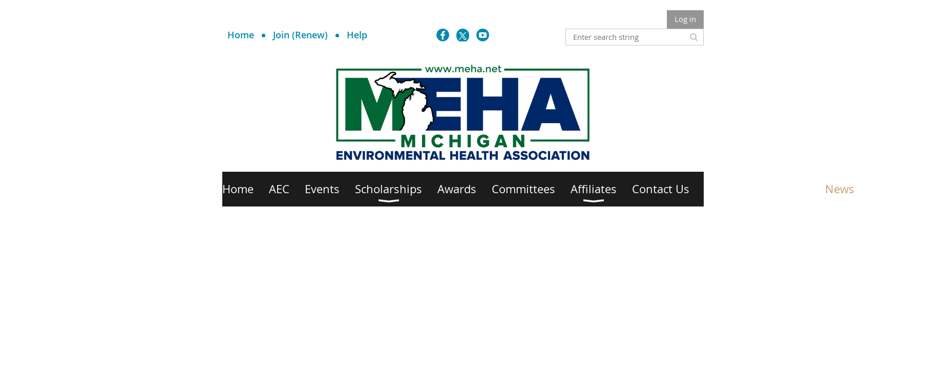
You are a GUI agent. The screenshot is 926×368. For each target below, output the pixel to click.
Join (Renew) (300, 35)
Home (240, 35)
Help (357, 35)
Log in (685, 19)
